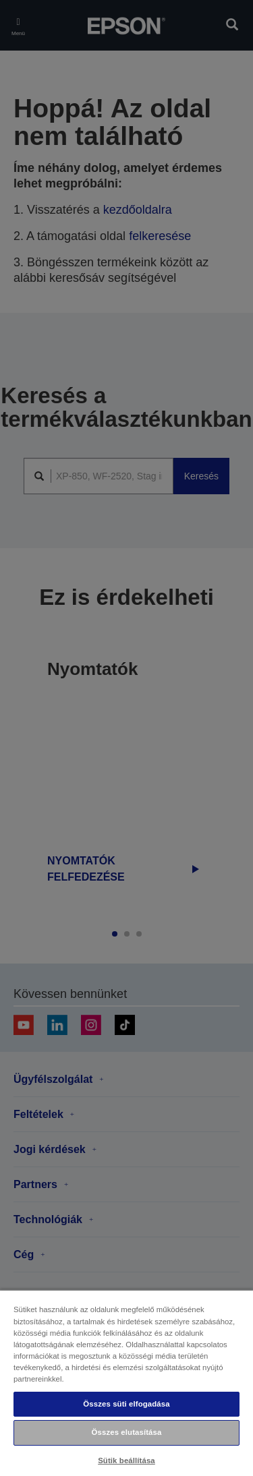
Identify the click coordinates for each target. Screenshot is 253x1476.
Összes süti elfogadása (126, 1404)
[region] (126, 1382)
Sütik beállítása (126, 1460)
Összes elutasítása (127, 1432)
